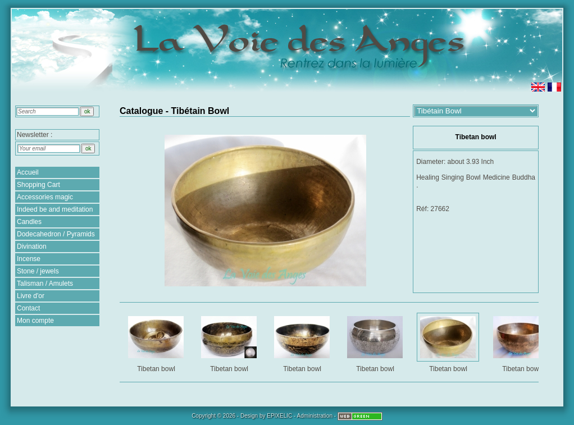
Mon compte (35, 321)
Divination (32, 246)
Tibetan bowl (157, 342)
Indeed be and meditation (55, 209)
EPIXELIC (279, 416)
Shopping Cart (38, 185)
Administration (314, 416)
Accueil (28, 172)
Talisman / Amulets (45, 283)
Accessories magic (45, 197)
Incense (28, 259)
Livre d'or (30, 296)
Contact (28, 308)
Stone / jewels (38, 271)
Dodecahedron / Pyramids (56, 234)
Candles (29, 222)
